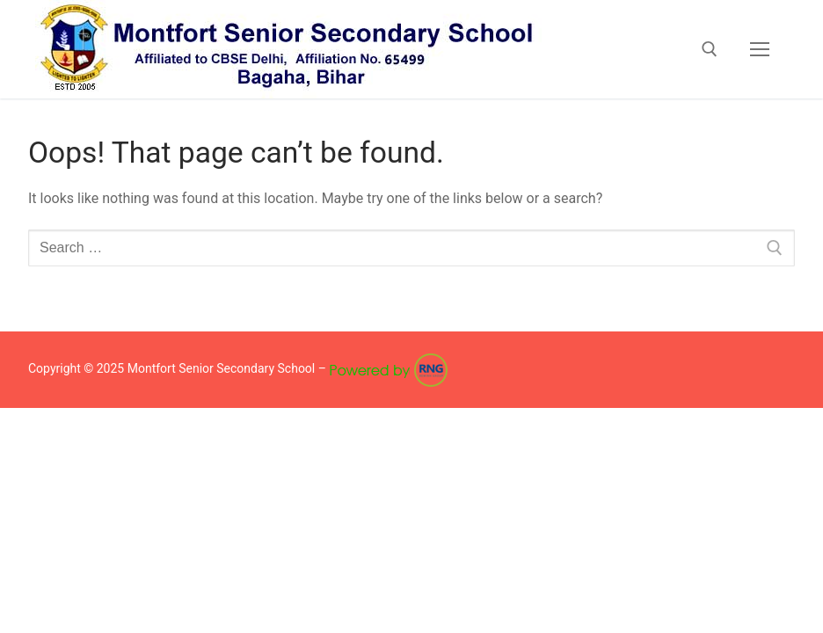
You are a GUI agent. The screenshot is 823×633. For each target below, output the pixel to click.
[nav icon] (760, 49)
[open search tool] (709, 49)
